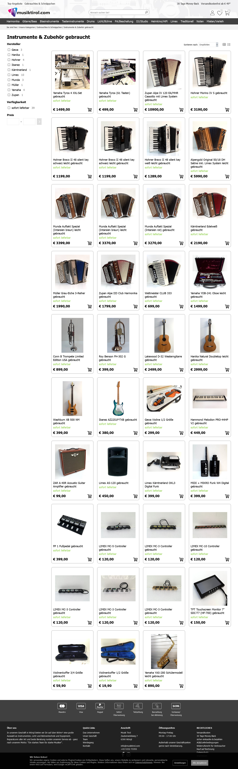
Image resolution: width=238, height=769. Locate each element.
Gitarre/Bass (29, 21)
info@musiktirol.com (130, 745)
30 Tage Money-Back (188, 3)
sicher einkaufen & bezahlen (209, 738)
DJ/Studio (142, 21)
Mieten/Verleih (215, 21)
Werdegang (88, 742)
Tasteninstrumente (73, 21)
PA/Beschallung (124, 21)
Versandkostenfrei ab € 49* (216, 3)
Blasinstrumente (49, 21)
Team (85, 738)
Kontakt (86, 745)
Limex (174, 21)
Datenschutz (202, 751)
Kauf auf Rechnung (205, 748)
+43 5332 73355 (129, 748)
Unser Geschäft (90, 735)
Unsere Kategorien (27, 27)
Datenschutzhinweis (143, 762)
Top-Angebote (14, 3)
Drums (91, 21)
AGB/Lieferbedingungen (208, 742)
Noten (200, 21)
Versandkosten (203, 732)
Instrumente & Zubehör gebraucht (78, 27)
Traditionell (187, 21)
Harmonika (13, 21)
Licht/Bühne (105, 21)
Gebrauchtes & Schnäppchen (40, 3)
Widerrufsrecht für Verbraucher (211, 745)
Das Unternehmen (91, 732)
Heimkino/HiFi (159, 21)
